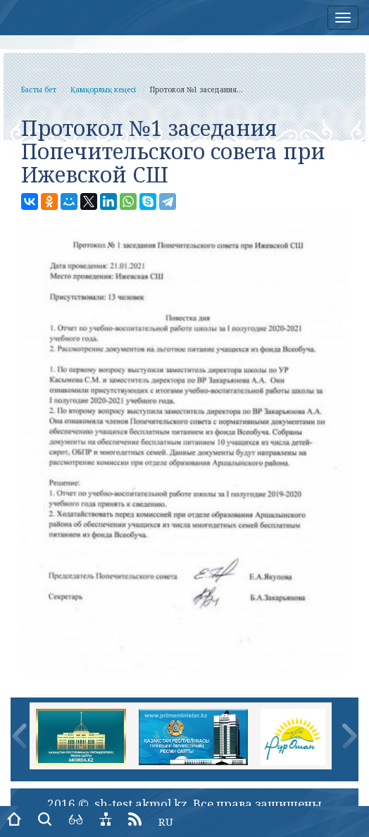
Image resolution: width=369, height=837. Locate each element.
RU (165, 821)
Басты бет (38, 89)
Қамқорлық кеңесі (103, 89)
